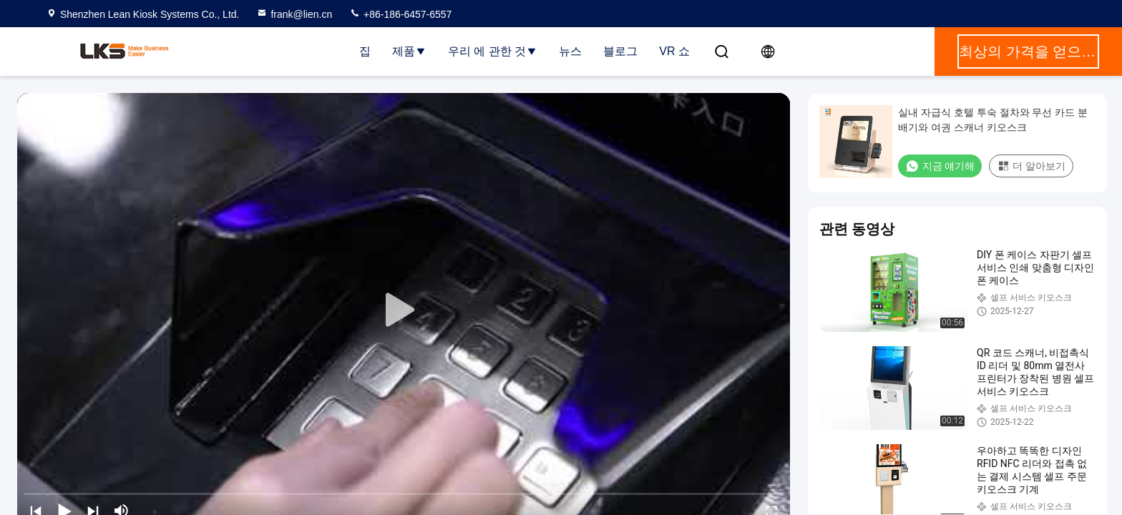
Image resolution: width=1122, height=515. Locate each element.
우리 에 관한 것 (492, 51)
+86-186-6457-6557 (400, 14)
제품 (409, 51)
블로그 (620, 51)
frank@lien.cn (294, 14)
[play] (403, 310)
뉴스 (570, 51)
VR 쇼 (674, 51)
